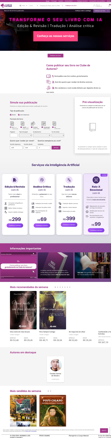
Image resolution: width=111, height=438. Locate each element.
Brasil (47, 1)
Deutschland (68, 1)
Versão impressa (15, 143)
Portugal (53, 1)
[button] (52, 286)
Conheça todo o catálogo (83, 10)
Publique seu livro (82, 1)
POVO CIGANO (44, 435)
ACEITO (104, 430)
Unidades (41, 143)
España (61, 1)
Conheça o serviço (15, 224)
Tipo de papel (23, 131)
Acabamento (37, 131)
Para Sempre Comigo (47, 331)
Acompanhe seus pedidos (97, 1)
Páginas (12, 131)
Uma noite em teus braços (20, 331)
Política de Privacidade (31, 431)
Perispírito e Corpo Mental (79, 435)
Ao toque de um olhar (77, 331)
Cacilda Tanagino (15, 334)
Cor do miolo (55, 131)
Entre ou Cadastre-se (99, 5)
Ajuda (108, 1)
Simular (56, 147)
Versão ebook (28, 143)
